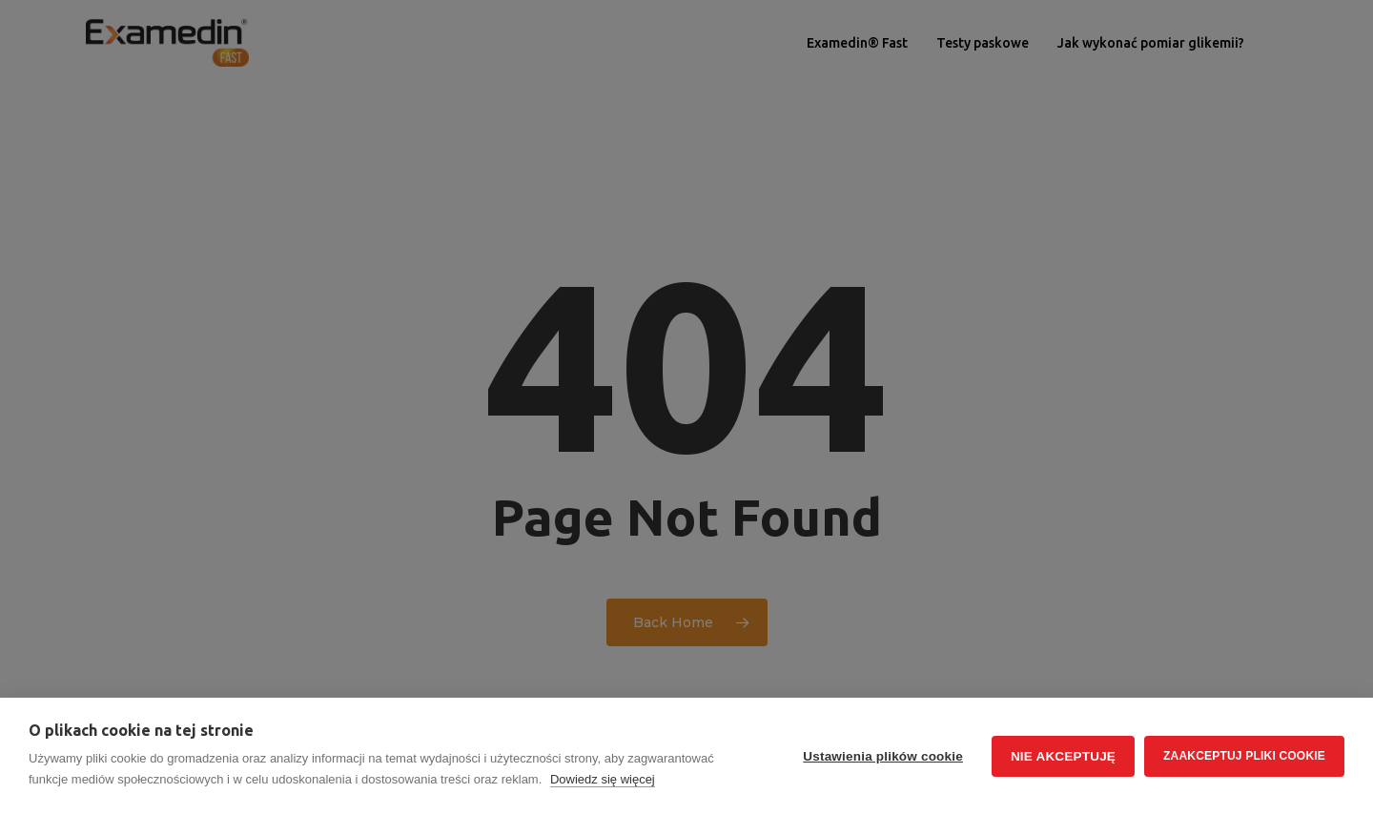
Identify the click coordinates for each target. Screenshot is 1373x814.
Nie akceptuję (1063, 756)
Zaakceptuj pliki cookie (1244, 756)
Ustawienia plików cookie (883, 756)
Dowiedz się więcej (602, 779)
